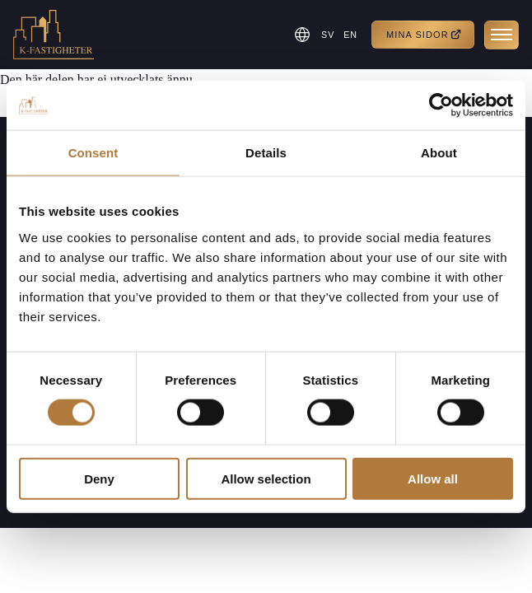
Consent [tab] (93, 153)
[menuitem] (326, 35)
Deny (99, 478)
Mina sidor (424, 35)
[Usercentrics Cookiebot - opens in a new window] (441, 105)
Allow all (433, 478)
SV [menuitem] (326, 35)
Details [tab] (266, 153)
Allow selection (265, 478)
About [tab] (439, 153)
